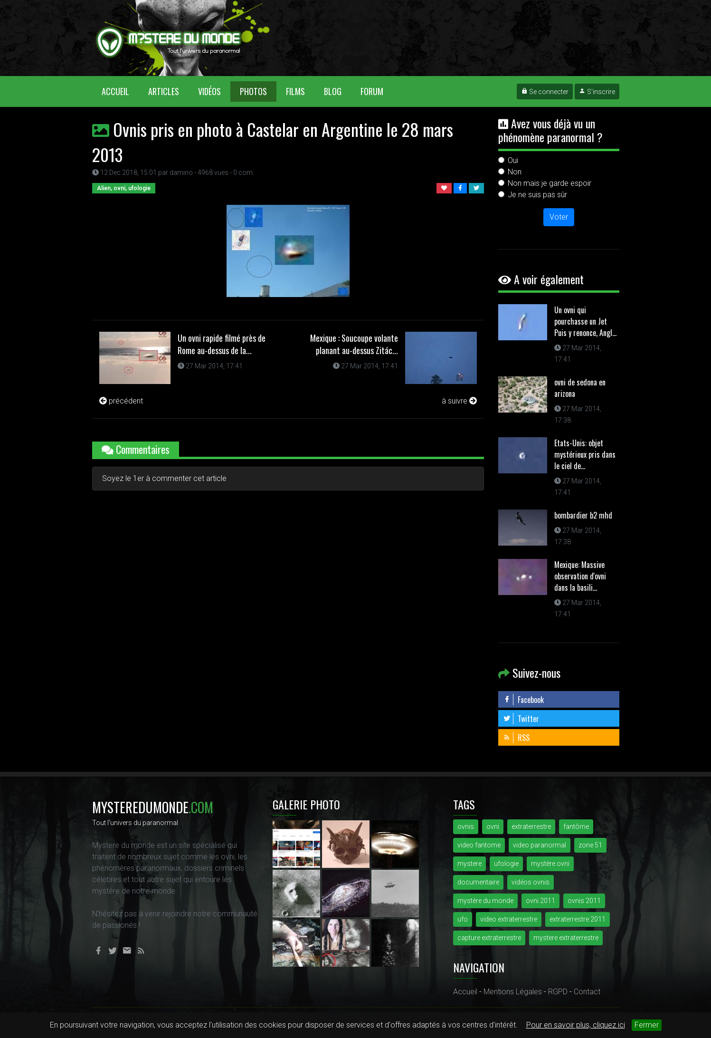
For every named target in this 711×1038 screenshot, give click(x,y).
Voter (559, 216)
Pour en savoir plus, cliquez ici (575, 1024)
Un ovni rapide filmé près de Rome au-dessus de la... (221, 344)
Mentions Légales (512, 991)
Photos (253, 91)
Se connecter (545, 92)
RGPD (558, 991)
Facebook (523, 699)
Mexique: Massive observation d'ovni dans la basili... (580, 576)
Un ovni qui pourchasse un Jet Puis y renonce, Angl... (585, 321)
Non (514, 171)
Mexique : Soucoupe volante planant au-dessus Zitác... (354, 344)
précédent (121, 400)
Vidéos (209, 91)
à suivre (459, 400)
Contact (587, 991)
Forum (371, 91)
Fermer (647, 1024)
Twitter (521, 718)
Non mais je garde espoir (549, 183)
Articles (163, 91)
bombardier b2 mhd (583, 515)
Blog (332, 91)
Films (295, 91)
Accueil (120, 91)
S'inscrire (597, 92)
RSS (516, 737)
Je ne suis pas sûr (537, 194)
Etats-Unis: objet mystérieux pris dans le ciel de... (585, 454)
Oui (513, 160)
